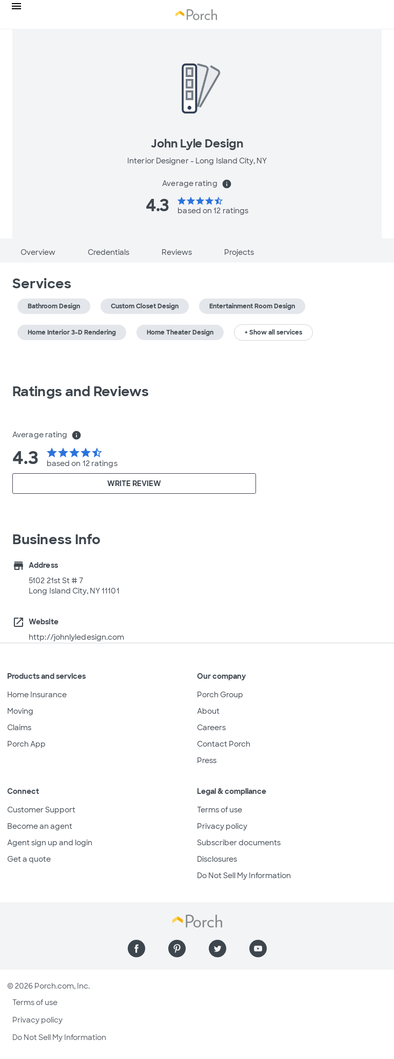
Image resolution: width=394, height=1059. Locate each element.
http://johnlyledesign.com (77, 637)
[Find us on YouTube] (258, 948)
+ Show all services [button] (273, 332)
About (208, 711)
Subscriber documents (239, 842)
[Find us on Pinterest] (177, 948)
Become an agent (39, 826)
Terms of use (219, 809)
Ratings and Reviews (80, 391)
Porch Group (220, 694)
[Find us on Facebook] (136, 948)
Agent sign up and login (49, 842)
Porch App (26, 744)
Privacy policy (222, 826)
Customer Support (41, 809)
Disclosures (217, 859)
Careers (211, 727)
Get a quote (29, 859)
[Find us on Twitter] (217, 948)
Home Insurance (37, 694)
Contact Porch (223, 744)
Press (206, 760)
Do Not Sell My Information (244, 875)
